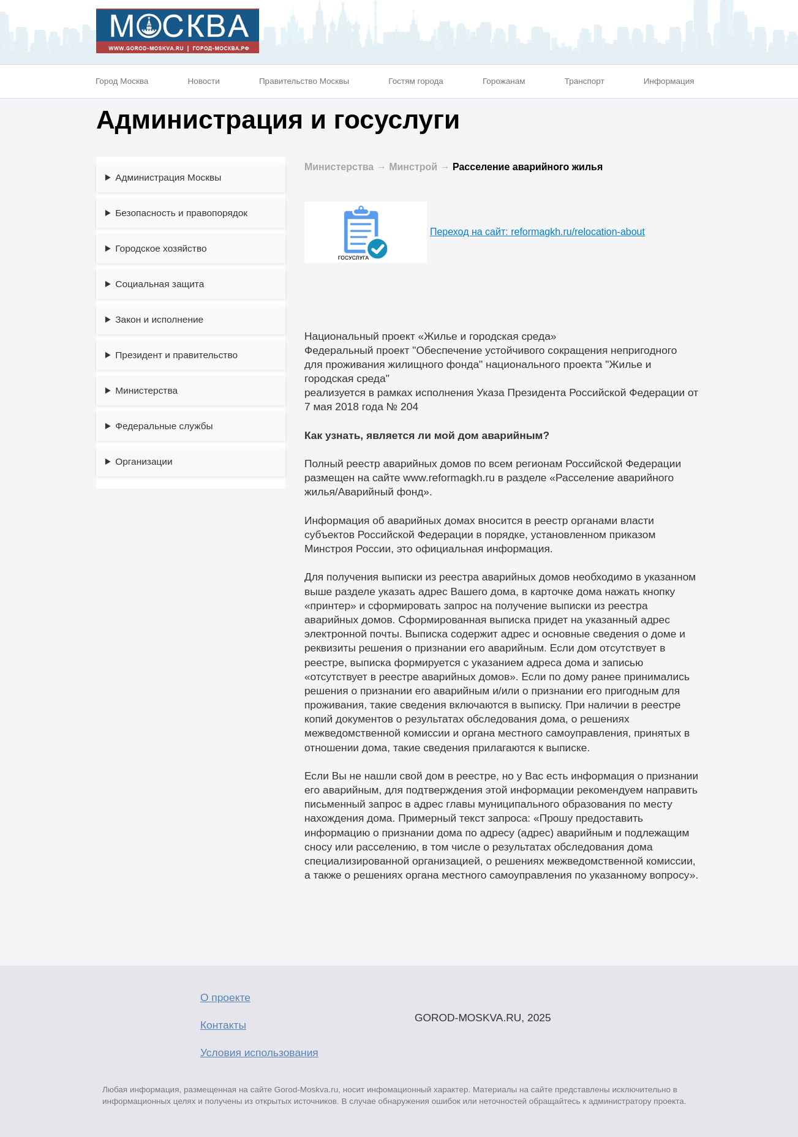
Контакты (223, 1025)
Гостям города (415, 81)
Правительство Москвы (304, 81)
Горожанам (504, 81)
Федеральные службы (164, 426)
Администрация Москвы (168, 177)
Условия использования (259, 1052)
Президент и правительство (176, 355)
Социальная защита (159, 284)
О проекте (225, 997)
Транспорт (584, 81)
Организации (143, 461)
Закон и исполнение (159, 319)
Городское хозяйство (160, 248)
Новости (203, 81)
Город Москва (122, 81)
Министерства (146, 390)
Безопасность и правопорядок (181, 213)
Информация (669, 81)
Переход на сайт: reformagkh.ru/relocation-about (474, 232)
